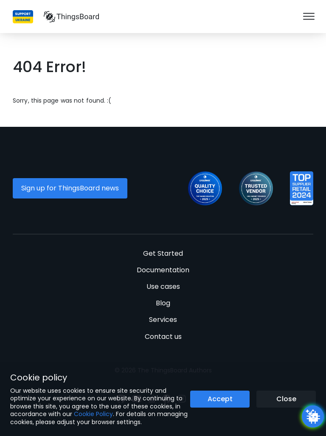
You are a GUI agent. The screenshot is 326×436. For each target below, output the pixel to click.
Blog (163, 303)
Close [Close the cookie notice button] (286, 399)
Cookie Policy (93, 414)
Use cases (163, 286)
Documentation (163, 270)
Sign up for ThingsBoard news (70, 188)
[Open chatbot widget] (313, 416)
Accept (220, 399)
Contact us (163, 336)
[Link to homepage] (71, 16)
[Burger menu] (309, 17)
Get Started (163, 253)
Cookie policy (38, 377)
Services (163, 319)
